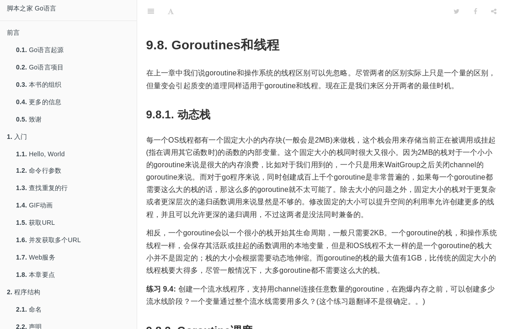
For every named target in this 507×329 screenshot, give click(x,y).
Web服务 (35, 257)
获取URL (35, 222)
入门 (17, 136)
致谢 (29, 119)
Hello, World (40, 154)
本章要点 (35, 274)
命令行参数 (38, 170)
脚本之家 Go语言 (31, 8)
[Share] (493, 11)
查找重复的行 (42, 187)
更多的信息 (38, 102)
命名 (29, 309)
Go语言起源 (40, 49)
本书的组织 (38, 84)
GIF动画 (34, 205)
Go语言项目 (40, 67)
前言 (13, 32)
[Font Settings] (171, 11)
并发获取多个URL (48, 240)
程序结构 (23, 292)
